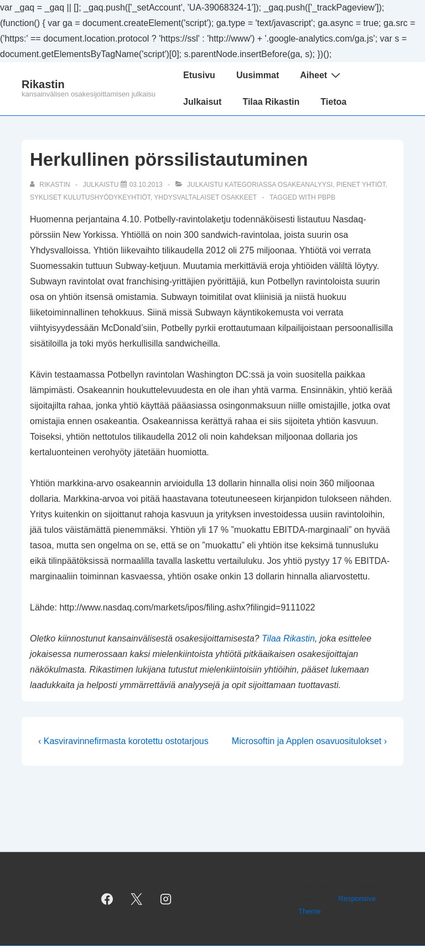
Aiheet (321, 75)
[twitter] (136, 898)
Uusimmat (257, 75)
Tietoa (333, 101)
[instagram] (165, 898)
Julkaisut (202, 101)
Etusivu (199, 75)
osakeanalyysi (305, 185)
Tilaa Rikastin (270, 101)
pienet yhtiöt (361, 185)
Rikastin (43, 84)
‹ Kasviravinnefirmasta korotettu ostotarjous (123, 741)
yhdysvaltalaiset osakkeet (205, 197)
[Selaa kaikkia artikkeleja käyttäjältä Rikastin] (51, 185)
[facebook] (107, 898)
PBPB (326, 197)
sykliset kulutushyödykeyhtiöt (90, 197)
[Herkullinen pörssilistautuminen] (146, 185)
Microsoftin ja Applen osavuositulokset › (309, 741)
